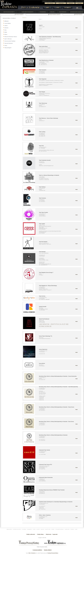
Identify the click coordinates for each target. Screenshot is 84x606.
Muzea (5, 34)
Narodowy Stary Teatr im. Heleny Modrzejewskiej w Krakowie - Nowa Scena (56, 407)
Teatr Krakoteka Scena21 (45, 160)
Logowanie (79, 3)
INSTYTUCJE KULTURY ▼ (9, 11)
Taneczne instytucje (8, 43)
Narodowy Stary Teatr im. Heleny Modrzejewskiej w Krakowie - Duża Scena (56, 421)
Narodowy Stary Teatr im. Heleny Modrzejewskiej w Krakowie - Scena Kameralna (58, 376)
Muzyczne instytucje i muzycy (10, 36)
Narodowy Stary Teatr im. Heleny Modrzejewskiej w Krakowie (53, 435)
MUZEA (42, 529)
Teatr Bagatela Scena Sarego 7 (46, 272)
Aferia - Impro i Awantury (45, 515)
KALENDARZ (79, 8)
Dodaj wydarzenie (50, 3)
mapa (76, 27)
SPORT (52, 529)
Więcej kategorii (7, 47)
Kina (5, 30)
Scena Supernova (43, 349)
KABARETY (29, 529)
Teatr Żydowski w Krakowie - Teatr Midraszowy (50, 36)
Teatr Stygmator (42, 79)
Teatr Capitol (42, 223)
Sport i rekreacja (8, 38)
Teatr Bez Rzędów (43, 241)
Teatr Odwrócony (43, 103)
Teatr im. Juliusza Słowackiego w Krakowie (49, 175)
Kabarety (6, 27)
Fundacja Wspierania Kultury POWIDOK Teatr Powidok (52, 490)
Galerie (6, 25)
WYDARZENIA (43, 11)
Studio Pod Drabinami (44, 319)
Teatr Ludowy (42, 131)
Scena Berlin (42, 363)
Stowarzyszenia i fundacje (9, 41)
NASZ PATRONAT (62, 11)
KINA (34, 529)
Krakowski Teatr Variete (44, 450)
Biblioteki (6, 21)
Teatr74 (40, 25)
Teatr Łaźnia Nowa (43, 46)
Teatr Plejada (42, 91)
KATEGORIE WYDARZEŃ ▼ (27, 11)
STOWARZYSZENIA (59, 529)
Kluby (5, 32)
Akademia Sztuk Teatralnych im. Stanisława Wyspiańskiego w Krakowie (55, 501)
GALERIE (24, 529)
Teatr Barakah (42, 251)
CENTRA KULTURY (17, 529)
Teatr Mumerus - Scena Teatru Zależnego (48, 118)
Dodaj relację (61, 3)
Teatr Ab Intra (42, 296)
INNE (76, 529)
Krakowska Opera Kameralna (46, 477)
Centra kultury (7, 23)
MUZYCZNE (47, 529)
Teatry (5, 45)
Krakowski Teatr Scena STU (45, 464)
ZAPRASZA (47, 1)
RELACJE (52, 11)
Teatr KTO (41, 145)
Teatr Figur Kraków (43, 212)
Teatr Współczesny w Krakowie (46, 60)
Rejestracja (71, 3)
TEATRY (72, 529)
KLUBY (38, 529)
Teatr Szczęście (42, 69)
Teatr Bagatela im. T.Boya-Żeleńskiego (48, 285)
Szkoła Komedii (42, 306)
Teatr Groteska (42, 198)
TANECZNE (67, 529)
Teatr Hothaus (42, 187)
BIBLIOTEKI (9, 529)
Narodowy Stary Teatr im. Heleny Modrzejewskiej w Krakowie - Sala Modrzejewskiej (58, 386)
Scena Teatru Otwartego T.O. (45, 336)
